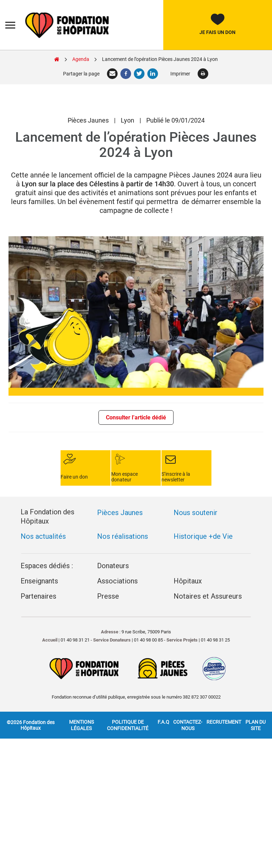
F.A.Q (163, 704)
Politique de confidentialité (127, 707)
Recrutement (223, 704)
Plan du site (255, 707)
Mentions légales (81, 707)
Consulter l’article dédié (136, 417)
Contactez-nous (187, 707)
